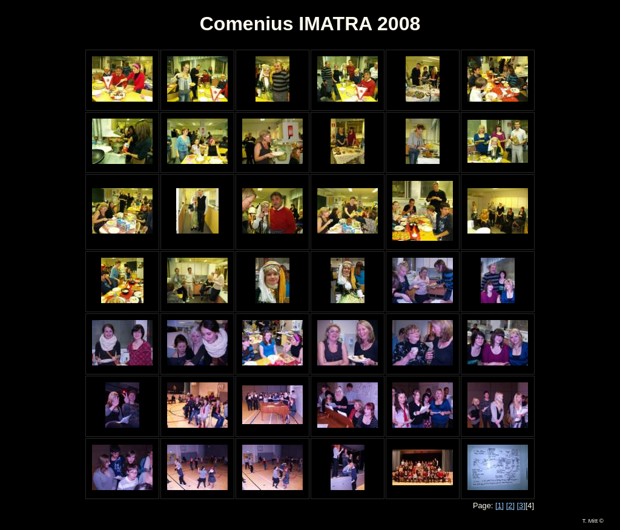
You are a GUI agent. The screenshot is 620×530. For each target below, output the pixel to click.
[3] (521, 505)
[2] (510, 505)
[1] (499, 505)
